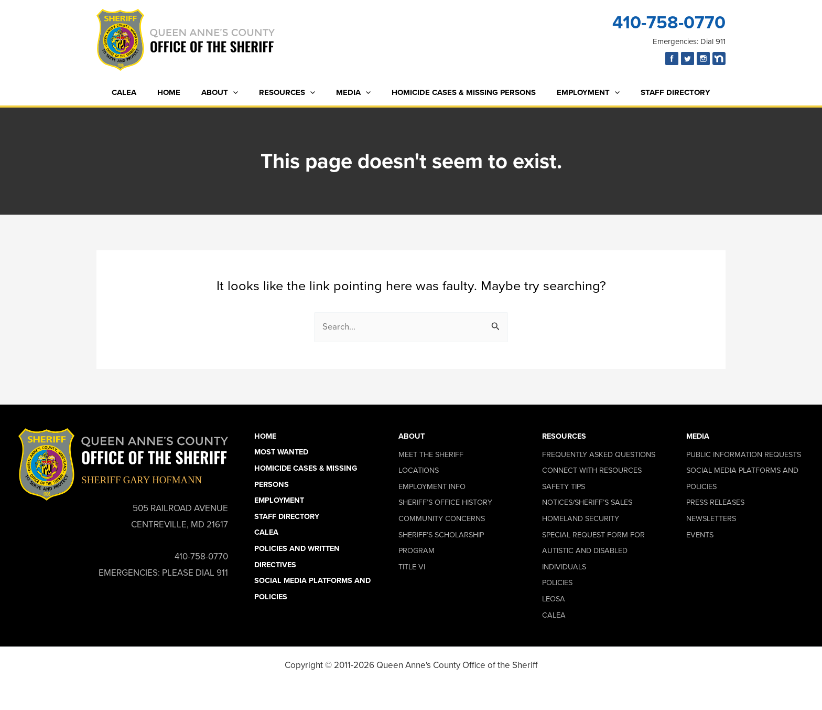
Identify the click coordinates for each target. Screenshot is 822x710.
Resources (290, 92)
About (227, 92)
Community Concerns (441, 518)
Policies (557, 583)
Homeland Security (580, 518)
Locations (418, 470)
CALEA (142, 92)
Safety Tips (563, 486)
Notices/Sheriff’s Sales (587, 502)
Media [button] (697, 436)
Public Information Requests (743, 454)
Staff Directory (657, 92)
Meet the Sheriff (430, 454)
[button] (241, 92)
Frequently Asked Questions (598, 454)
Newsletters (711, 518)
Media (350, 92)
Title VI (411, 567)
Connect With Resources (592, 470)
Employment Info (432, 486)
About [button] (411, 436)
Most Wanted (281, 452)
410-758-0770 (669, 22)
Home (181, 92)
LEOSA (553, 599)
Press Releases (715, 502)
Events (699, 535)
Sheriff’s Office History (445, 502)
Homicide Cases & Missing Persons (456, 92)
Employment (575, 92)
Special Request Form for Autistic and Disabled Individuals (593, 551)
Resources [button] (564, 436)
